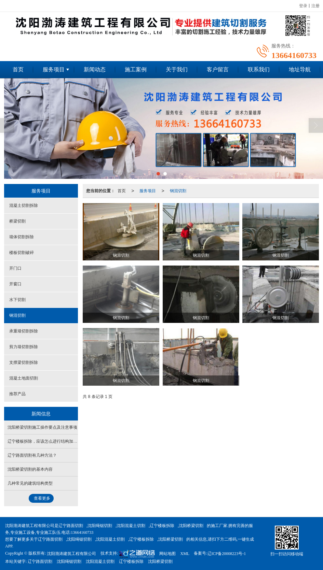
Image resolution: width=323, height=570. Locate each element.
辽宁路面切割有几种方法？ (32, 455)
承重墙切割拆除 (23, 331)
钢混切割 (178, 190)
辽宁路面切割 (70, 525)
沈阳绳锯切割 (100, 525)
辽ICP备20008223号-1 (226, 553)
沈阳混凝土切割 (131, 525)
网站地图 (167, 553)
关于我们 (177, 69)
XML (184, 553)
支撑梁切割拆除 (23, 362)
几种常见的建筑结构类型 (30, 483)
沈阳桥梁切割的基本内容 (30, 469)
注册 (315, 5)
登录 (303, 5)
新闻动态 (95, 69)
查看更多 (42, 498)
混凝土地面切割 (23, 378)
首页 (18, 69)
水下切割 (17, 299)
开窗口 (15, 284)
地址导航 (300, 69)
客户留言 (218, 69)
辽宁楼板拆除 (162, 525)
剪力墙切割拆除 (23, 346)
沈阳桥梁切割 (191, 525)
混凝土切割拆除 (23, 205)
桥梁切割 (17, 221)
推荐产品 (17, 393)
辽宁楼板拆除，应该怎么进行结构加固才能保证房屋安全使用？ (65, 441)
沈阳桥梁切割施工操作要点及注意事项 (42, 427)
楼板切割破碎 (21, 252)
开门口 (15, 268)
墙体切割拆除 (21, 236)
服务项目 (54, 69)
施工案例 (136, 69)
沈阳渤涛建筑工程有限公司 (71, 553)
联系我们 (259, 69)
